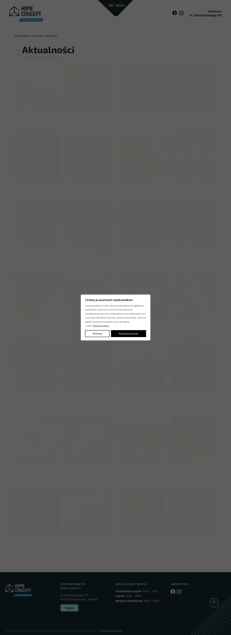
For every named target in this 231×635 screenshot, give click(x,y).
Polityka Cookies (101, 325)
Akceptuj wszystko (128, 333)
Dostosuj (97, 333)
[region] (115, 317)
